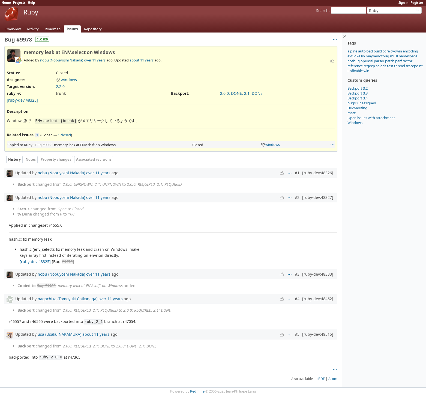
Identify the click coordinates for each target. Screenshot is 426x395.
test (390, 65)
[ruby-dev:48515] (317, 334)
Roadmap (53, 28)
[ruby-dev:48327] (317, 197)
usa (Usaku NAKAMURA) (59, 334)
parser (379, 60)
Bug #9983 (43, 144)
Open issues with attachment (371, 117)
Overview (13, 28)
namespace (408, 56)
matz (351, 112)
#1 (297, 172)
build (378, 51)
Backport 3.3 (357, 93)
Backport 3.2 (357, 88)
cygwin (396, 51)
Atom (332, 378)
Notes (31, 159)
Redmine (197, 391)
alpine (352, 51)
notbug (353, 60)
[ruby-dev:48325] (22, 100)
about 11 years (142, 60)
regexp (369, 65)
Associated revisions (93, 159)
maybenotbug (377, 56)
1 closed (64, 134)
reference (355, 65)
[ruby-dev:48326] (317, 172)
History (14, 159)
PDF (321, 378)
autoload (365, 51)
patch (389, 60)
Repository (93, 28)
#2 (297, 197)
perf (398, 60)
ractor (407, 60)
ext (350, 56)
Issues (72, 28)
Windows (354, 122)
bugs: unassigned (361, 103)
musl (394, 56)
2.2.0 (60, 86)
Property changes (56, 159)
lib (363, 56)
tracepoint (414, 65)
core (386, 51)
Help (31, 3)
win (366, 70)
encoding (410, 51)
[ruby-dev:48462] (317, 298)
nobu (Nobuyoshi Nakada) (61, 60)
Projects (19, 3)
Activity (33, 28)
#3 (297, 274)
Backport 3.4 (357, 98)
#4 (297, 298)
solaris (381, 65)
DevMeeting (357, 107)
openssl (367, 60)
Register (416, 3)
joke (356, 56)
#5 (297, 334)
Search (322, 10)
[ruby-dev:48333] (317, 274)
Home (6, 3)
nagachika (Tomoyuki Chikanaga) (67, 298)
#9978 (67, 261)
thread (399, 65)
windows (66, 79)
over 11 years (95, 60)
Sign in (403, 3)
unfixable (355, 70)
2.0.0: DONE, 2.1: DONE (241, 93)
